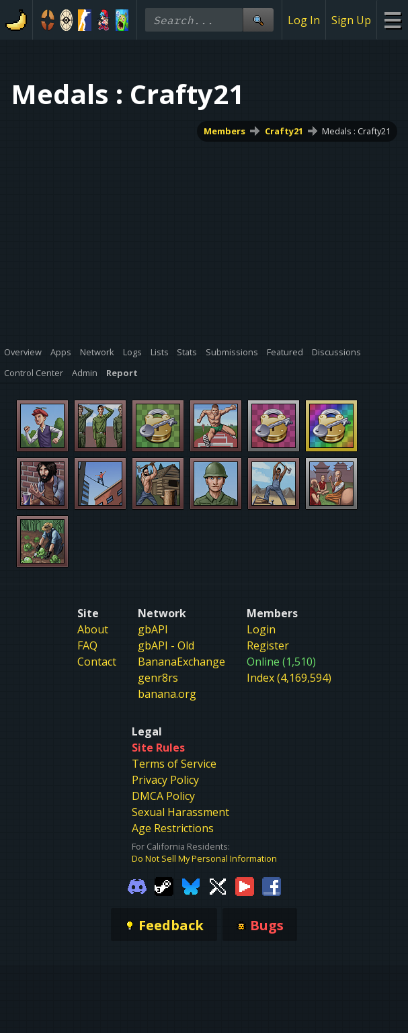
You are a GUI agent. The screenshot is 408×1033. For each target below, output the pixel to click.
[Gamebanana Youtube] (244, 885)
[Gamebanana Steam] (164, 885)
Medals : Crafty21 (356, 131)
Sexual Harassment (180, 812)
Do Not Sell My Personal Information (204, 858)
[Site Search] (258, 20)
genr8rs (158, 677)
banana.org (167, 693)
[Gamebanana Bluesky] (191, 885)
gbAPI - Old (166, 645)
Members (224, 131)
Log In (304, 20)
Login (261, 629)
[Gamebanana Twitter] (218, 885)
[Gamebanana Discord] (137, 885)
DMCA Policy (163, 796)
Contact (96, 661)
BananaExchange (181, 661)
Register (268, 645)
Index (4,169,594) (289, 677)
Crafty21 (284, 131)
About (92, 629)
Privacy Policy (165, 779)
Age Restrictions (173, 828)
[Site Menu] (392, 20)
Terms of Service (174, 763)
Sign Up (351, 20)
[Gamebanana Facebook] (271, 885)
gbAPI (153, 629)
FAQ (87, 645)
